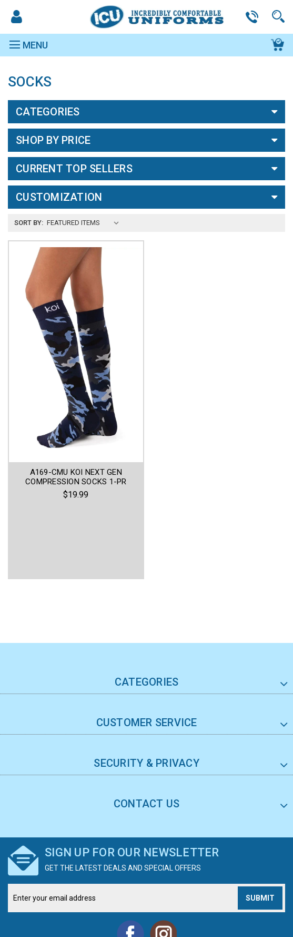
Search (280, 16)
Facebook (130, 867)
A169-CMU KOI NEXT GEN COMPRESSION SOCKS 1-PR (76, 476)
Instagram (163, 867)
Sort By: (28, 223)
